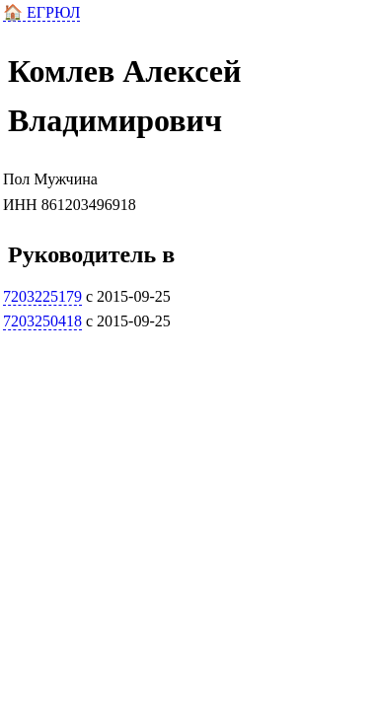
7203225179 (42, 296)
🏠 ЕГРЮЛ (41, 12)
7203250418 (42, 321)
